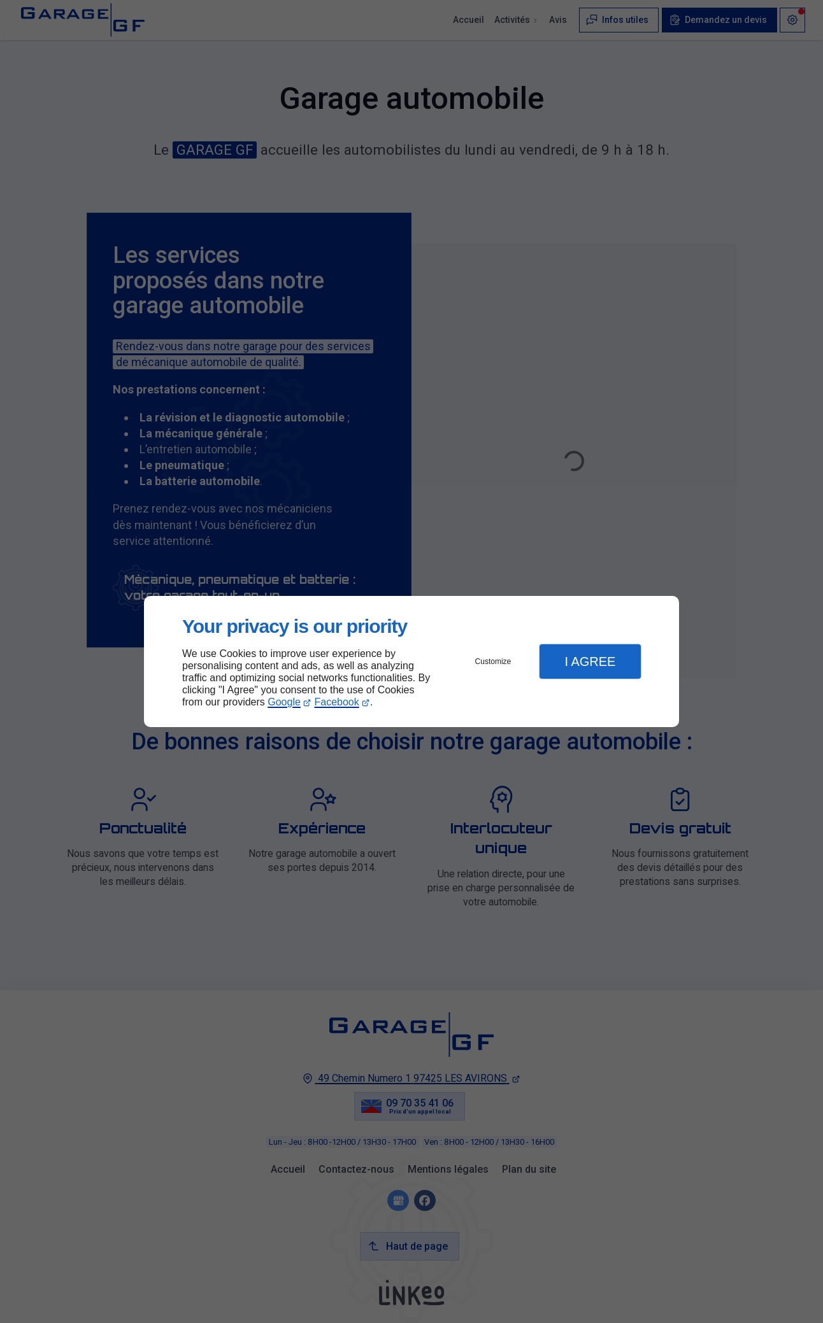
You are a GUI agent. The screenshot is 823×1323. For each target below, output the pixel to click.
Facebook (337, 702)
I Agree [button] (589, 661)
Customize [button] (493, 661)
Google (284, 702)
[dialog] (411, 662)
